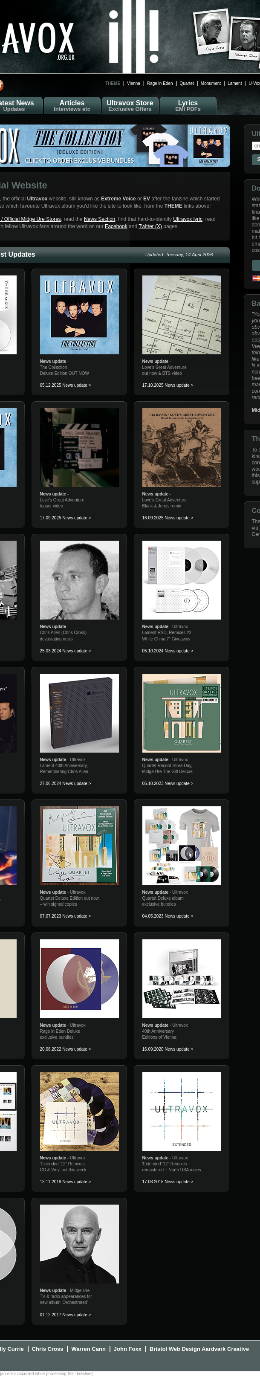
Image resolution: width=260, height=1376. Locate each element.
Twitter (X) (150, 226)
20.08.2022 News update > (65, 1049)
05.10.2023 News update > (168, 783)
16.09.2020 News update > (168, 1049)
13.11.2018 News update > (65, 1181)
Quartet (187, 83)
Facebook (116, 226)
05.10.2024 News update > (168, 651)
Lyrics (188, 105)
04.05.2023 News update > (168, 916)
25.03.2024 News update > (65, 651)
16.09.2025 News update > (168, 518)
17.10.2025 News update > (168, 385)
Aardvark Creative (225, 1349)
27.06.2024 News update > (65, 783)
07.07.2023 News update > (65, 916)
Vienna (133, 83)
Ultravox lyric (187, 219)
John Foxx (128, 1349)
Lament (235, 83)
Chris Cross (48, 1349)
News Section (99, 219)
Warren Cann (88, 1349)
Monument (211, 83)
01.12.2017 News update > (65, 1314)
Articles (72, 105)
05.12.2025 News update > (65, 385)
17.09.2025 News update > (65, 518)
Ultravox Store (130, 105)
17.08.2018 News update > (168, 1181)
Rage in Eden (160, 83)
